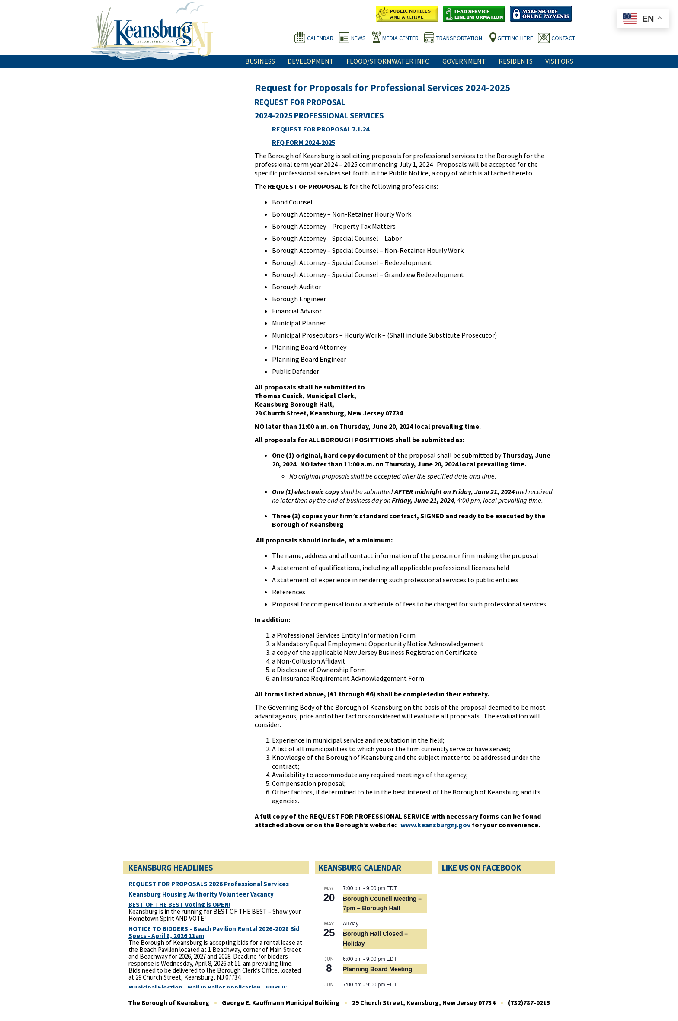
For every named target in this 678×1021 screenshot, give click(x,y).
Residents (516, 61)
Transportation (459, 38)
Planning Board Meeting (377, 969)
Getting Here (515, 38)
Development (311, 61)
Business (260, 61)
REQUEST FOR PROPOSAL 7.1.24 (320, 128)
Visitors (559, 61)
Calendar (320, 38)
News (358, 38)
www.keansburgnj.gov (435, 824)
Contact (563, 38)
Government (464, 61)
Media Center (400, 38)
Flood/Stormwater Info (388, 61)
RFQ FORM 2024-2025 (303, 142)
